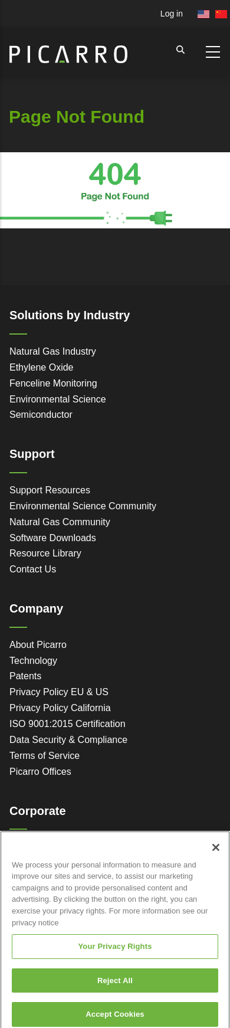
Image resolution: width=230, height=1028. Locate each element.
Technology (33, 661)
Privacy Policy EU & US (59, 692)
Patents (25, 676)
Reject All (115, 987)
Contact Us (32, 569)
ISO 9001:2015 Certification (67, 724)
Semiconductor (41, 415)
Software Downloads (52, 538)
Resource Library (45, 553)
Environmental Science (57, 399)
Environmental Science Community (82, 506)
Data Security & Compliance (68, 740)
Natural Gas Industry (52, 351)
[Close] (216, 854)
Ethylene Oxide (41, 367)
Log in (171, 13)
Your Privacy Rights (115, 953)
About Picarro (38, 645)
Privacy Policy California (60, 708)
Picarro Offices (40, 772)
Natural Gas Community (59, 522)
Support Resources (49, 490)
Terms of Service (44, 756)
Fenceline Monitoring (53, 383)
